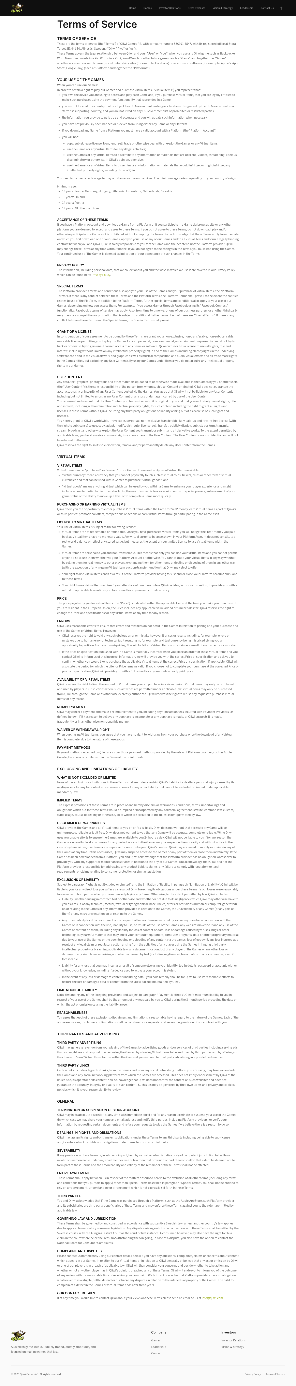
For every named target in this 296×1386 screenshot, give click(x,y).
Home (132, 8)
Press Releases (196, 8)
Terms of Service (275, 1374)
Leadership (246, 8)
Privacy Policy (101, 275)
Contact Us (267, 8)
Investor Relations (170, 8)
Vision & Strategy (223, 8)
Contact (156, 1353)
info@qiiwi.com (212, 1298)
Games (148, 8)
